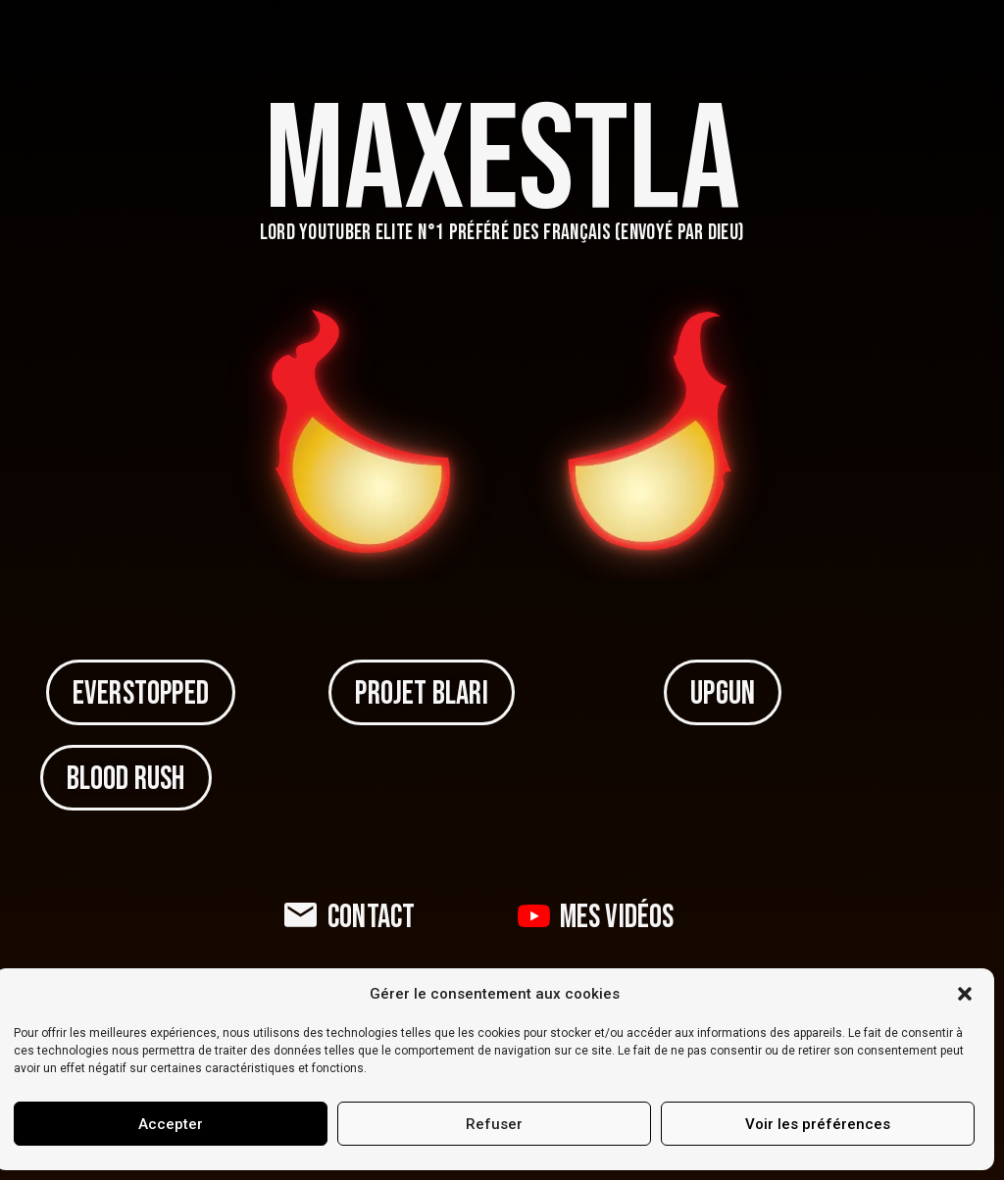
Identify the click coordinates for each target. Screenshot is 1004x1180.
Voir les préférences (817, 1124)
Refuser (494, 1124)
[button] (965, 994)
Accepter (170, 1124)
